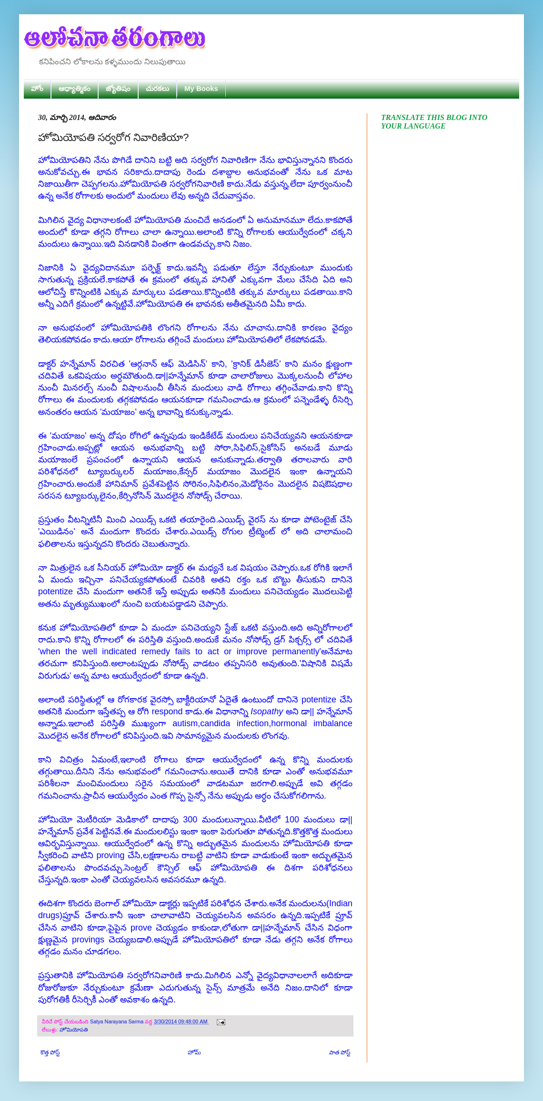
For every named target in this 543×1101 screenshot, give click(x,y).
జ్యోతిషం (118, 88)
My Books (201, 88)
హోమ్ (194, 1052)
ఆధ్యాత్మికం (74, 88)
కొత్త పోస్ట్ (50, 1052)
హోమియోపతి (74, 1029)
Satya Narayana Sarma (117, 1021)
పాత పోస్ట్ (339, 1052)
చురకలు (157, 88)
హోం (37, 88)
